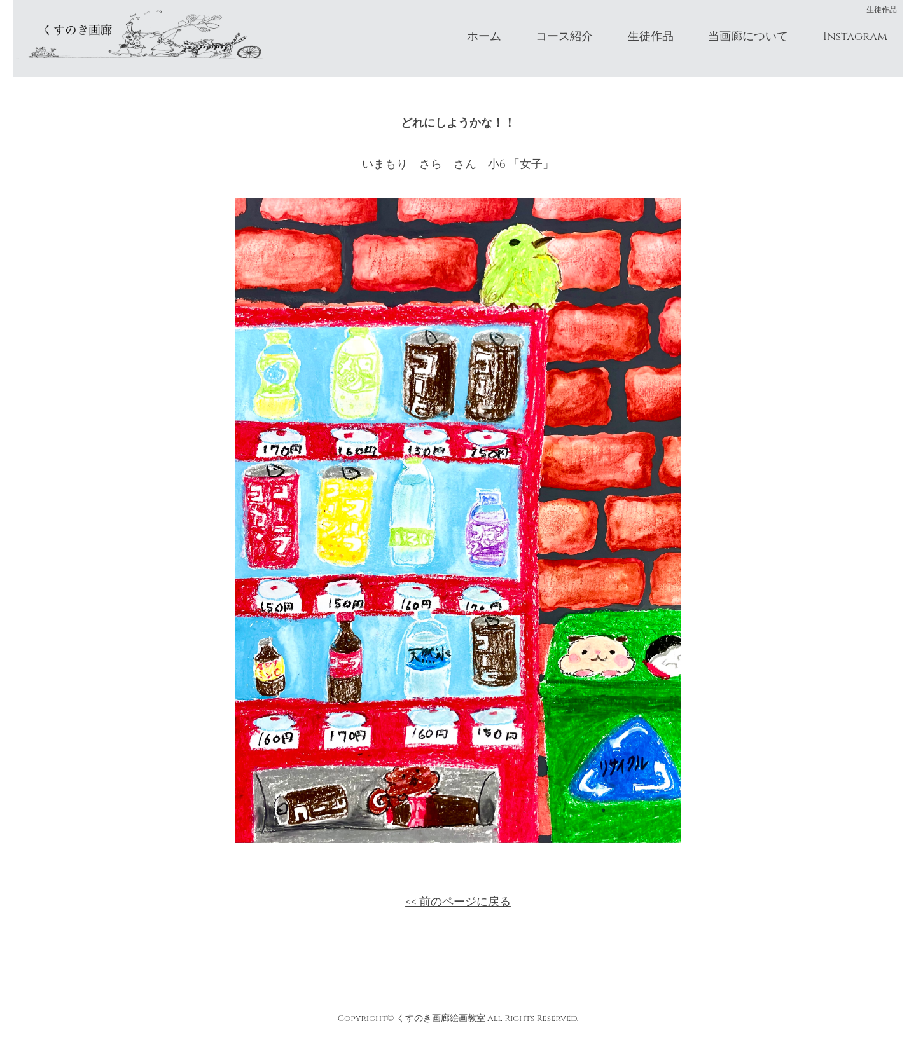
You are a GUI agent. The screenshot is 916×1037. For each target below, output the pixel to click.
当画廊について (748, 37)
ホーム (484, 37)
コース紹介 (564, 37)
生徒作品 (651, 37)
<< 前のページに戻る (458, 902)
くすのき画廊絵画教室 (440, 1018)
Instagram (855, 37)
